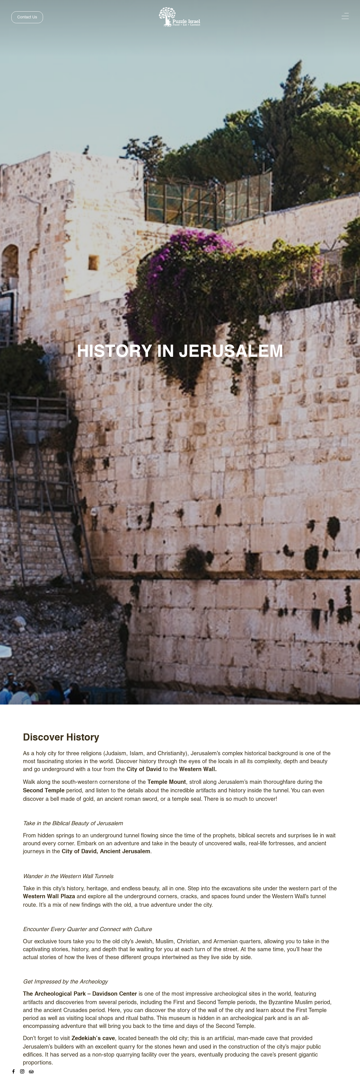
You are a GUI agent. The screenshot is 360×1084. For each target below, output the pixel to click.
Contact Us (27, 17)
